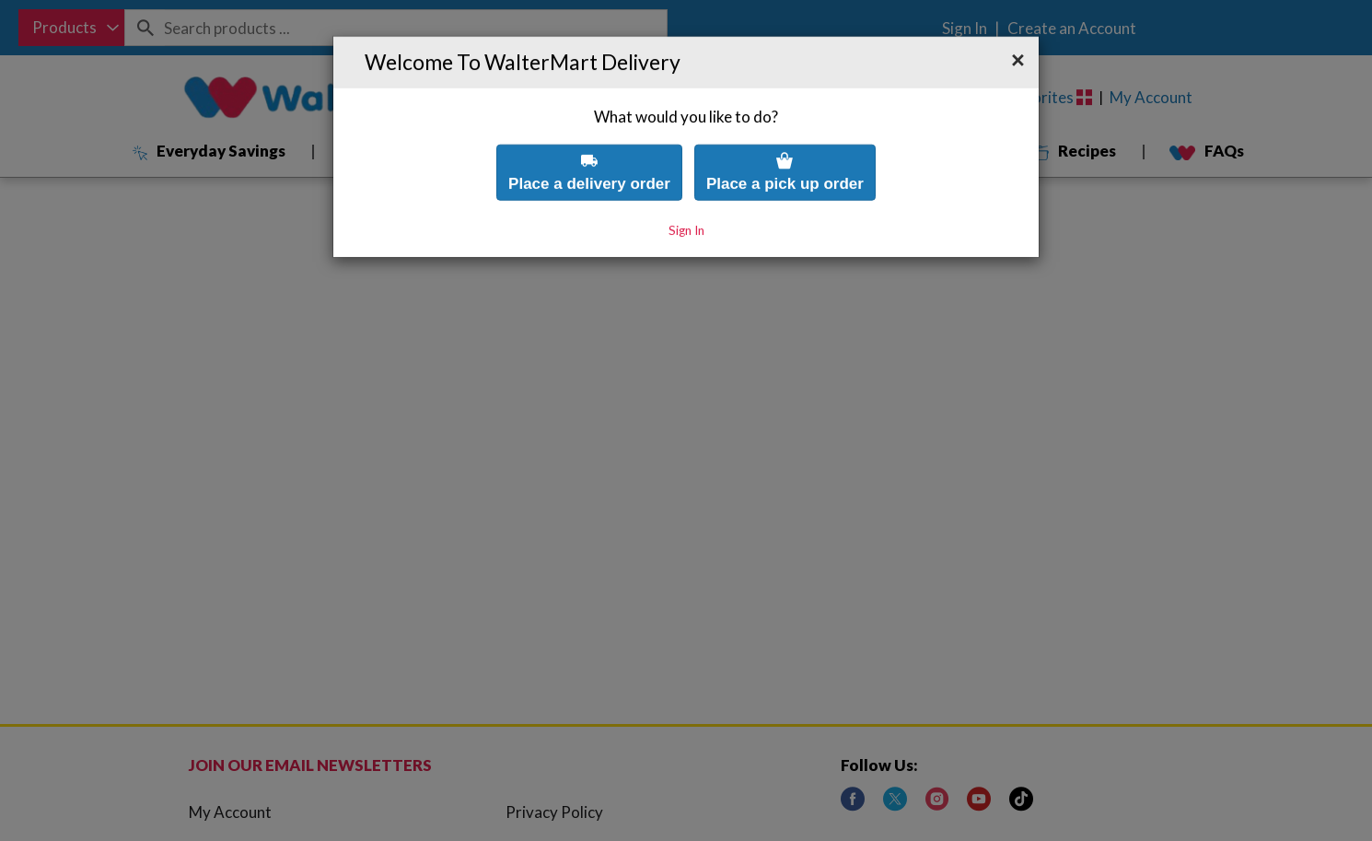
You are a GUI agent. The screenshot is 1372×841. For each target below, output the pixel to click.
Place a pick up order (785, 136)
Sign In (686, 194)
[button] (1018, 25)
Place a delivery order (589, 136)
